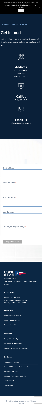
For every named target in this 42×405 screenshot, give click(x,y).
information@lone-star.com (21, 123)
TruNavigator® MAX (11, 362)
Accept (21, 10)
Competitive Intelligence (13, 339)
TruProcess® (9, 381)
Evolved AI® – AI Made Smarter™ (16, 367)
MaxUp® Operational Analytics (15, 376)
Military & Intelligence (12, 320)
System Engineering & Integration (16, 348)
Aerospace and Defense (12, 315)
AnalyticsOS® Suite (11, 371)
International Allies (11, 325)
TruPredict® (8, 385)
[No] (39, 7)
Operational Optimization (13, 343)
